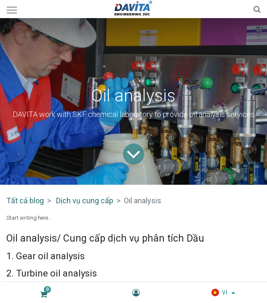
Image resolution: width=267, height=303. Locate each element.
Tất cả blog (25, 200)
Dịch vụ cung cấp (84, 200)
